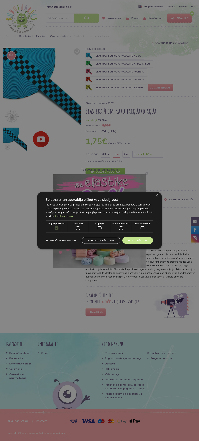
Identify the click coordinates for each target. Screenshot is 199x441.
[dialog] (99, 221)
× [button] (156, 195)
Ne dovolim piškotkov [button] (99, 240)
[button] (61, 240)
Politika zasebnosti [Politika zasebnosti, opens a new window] (65, 215)
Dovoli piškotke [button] (137, 240)
